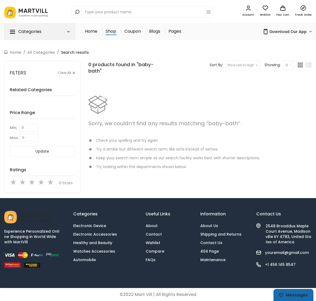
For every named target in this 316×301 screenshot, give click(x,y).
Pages (174, 31)
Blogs (154, 31)
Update (42, 151)
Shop (111, 31)
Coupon (132, 31)
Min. (13, 127)
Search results (75, 52)
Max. (14, 137)
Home (91, 31)
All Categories (41, 52)
